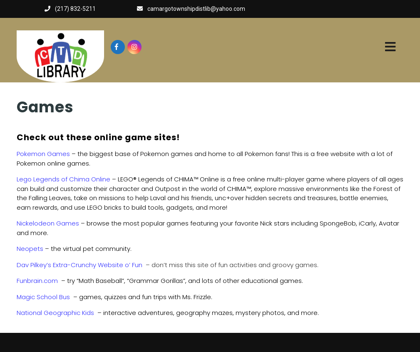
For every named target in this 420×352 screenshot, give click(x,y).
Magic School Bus (43, 297)
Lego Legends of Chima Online (63, 179)
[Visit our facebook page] (118, 47)
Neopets (30, 248)
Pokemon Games (43, 153)
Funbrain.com (37, 280)
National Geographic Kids (55, 312)
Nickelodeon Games (48, 223)
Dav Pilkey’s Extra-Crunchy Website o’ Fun (79, 264)
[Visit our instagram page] (134, 47)
